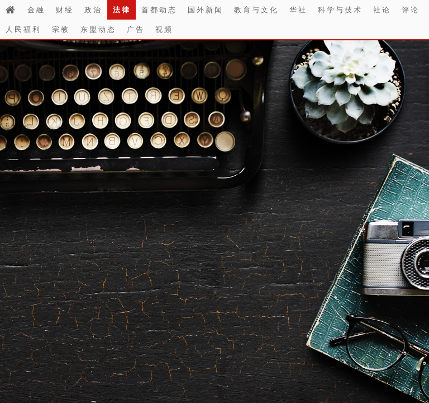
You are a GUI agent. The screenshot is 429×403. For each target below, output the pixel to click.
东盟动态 (98, 29)
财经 (65, 9)
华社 (298, 9)
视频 (164, 29)
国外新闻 (205, 9)
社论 (382, 9)
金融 (36, 9)
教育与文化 (256, 9)
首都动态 (159, 9)
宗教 (61, 29)
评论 (411, 9)
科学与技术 (340, 9)
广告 (136, 29)
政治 (93, 9)
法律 (122, 9)
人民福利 (23, 29)
